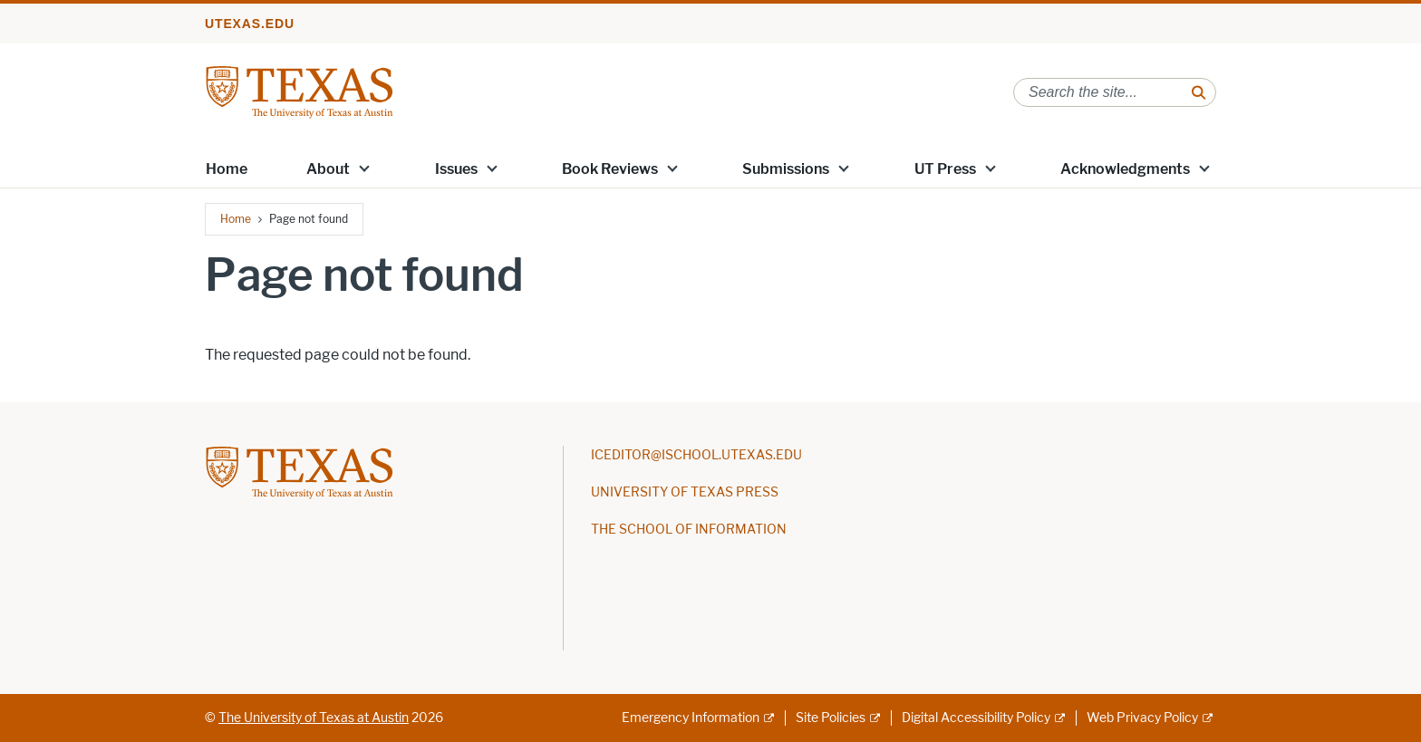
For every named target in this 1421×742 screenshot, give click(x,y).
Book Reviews (610, 169)
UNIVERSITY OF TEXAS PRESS (684, 492)
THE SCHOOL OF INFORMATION (689, 529)
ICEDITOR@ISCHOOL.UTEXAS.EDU (696, 455)
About (328, 169)
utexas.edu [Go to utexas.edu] (250, 23)
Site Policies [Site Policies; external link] (830, 718)
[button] (364, 167)
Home (226, 169)
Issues (456, 169)
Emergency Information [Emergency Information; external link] (690, 718)
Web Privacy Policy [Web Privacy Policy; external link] (1142, 718)
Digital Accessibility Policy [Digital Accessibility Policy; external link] (976, 718)
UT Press (945, 169)
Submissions (785, 169)
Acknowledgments (1125, 169)
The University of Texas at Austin (313, 718)
